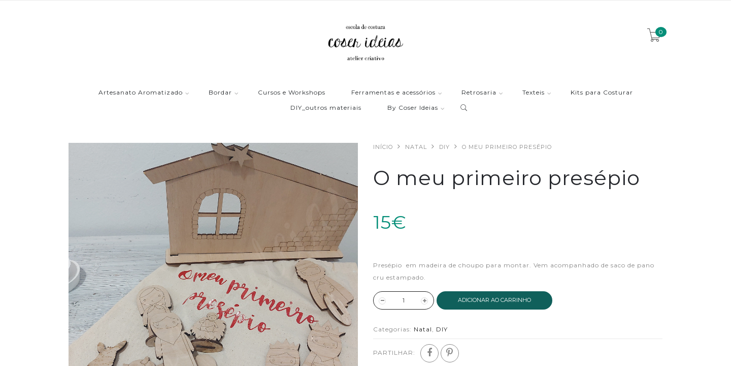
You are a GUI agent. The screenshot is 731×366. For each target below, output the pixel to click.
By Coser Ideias (412, 108)
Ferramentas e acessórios (393, 92)
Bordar (220, 92)
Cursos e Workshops (291, 92)
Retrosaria (478, 92)
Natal (416, 146)
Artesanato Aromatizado (140, 92)
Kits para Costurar (602, 92)
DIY (444, 146)
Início (383, 146)
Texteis (533, 92)
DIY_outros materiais (325, 108)
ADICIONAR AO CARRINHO (494, 299)
